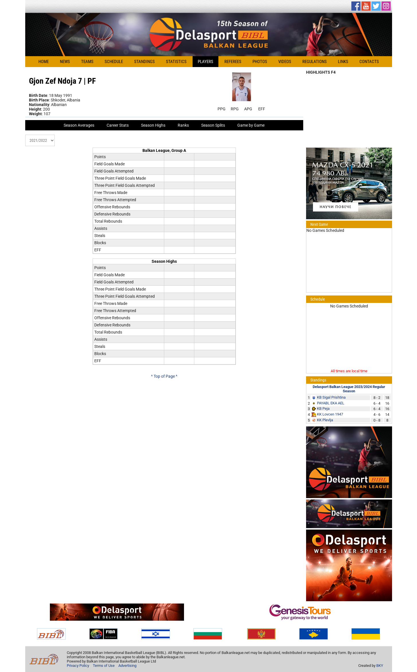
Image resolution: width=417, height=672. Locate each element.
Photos (259, 61)
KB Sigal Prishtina (331, 397)
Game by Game (251, 125)
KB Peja (323, 408)
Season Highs (153, 125)
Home (43, 61)
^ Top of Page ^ (164, 376)
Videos (284, 61)
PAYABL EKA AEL (330, 403)
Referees (232, 61)
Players (205, 61)
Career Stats (118, 125)
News (65, 61)
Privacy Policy (78, 665)
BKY (379, 665)
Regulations (314, 61)
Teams (87, 61)
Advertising (127, 665)
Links (343, 61)
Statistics (176, 61)
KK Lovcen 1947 (330, 414)
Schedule (114, 61)
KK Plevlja (325, 420)
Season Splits (213, 125)
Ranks (183, 125)
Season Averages (79, 125)
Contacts (369, 61)
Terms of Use (104, 665)
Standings (144, 61)
